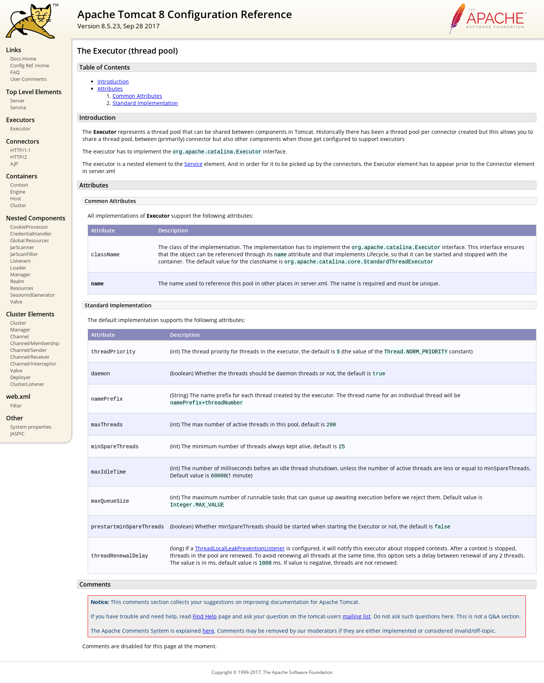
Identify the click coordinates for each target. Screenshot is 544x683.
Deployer (20, 377)
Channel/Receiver (29, 356)
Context (19, 184)
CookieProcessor (29, 226)
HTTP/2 (18, 156)
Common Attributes (137, 95)
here (208, 630)
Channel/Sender (28, 350)
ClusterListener (27, 384)
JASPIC (17, 433)
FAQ (15, 72)
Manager (20, 274)
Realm (17, 281)
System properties (30, 426)
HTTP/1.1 (20, 150)
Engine (17, 191)
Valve (16, 301)
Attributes (110, 88)
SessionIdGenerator (32, 294)
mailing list (357, 616)
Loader (18, 267)
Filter (16, 405)
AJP (14, 163)
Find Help (205, 616)
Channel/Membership (34, 343)
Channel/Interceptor (33, 363)
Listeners (20, 260)
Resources (21, 288)
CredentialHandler (30, 233)
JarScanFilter (24, 254)
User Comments (28, 79)
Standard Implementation (145, 103)
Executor (20, 128)
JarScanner (22, 247)
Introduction (113, 81)
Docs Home (23, 58)
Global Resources (29, 240)
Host (15, 198)
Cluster (18, 205)
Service (18, 107)
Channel (19, 336)
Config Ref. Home (29, 65)
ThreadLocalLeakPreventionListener (240, 548)
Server (17, 100)
